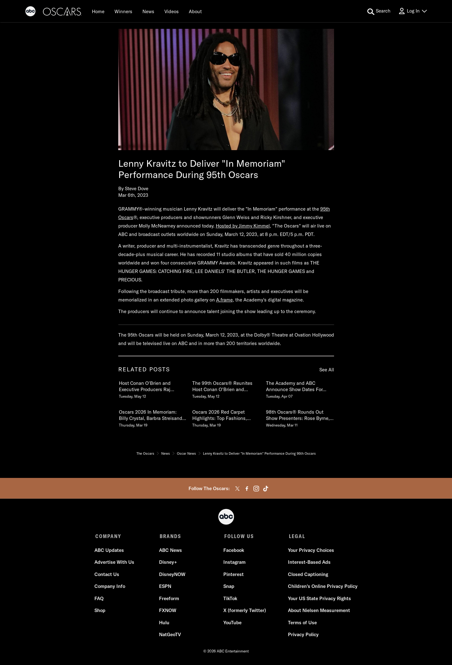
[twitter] (237, 488)
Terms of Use (301, 623)
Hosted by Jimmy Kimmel (243, 226)
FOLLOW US (238, 536)
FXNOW (168, 611)
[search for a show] (379, 11)
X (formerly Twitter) (244, 611)
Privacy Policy (302, 635)
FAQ (99, 599)
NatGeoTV (170, 635)
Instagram (234, 563)
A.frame (224, 300)
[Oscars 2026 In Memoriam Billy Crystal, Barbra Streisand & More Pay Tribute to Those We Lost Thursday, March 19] (152, 417)
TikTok (230, 599)
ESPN (165, 587)
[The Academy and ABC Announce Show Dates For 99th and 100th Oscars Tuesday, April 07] (299, 388)
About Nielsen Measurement (318, 611)
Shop (100, 611)
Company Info (110, 587)
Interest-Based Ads (308, 563)
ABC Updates (110, 551)
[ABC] (30, 12)
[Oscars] (62, 12)
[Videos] (171, 11)
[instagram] (256, 488)
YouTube (232, 623)
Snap (228, 587)
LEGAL (295, 536)
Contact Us (107, 575)
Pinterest (233, 575)
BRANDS (170, 536)
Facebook (233, 551)
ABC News (170, 551)
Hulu (164, 623)
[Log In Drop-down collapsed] (412, 11)
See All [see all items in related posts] (326, 370)
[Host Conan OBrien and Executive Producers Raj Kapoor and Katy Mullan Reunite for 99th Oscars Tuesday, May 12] (152, 388)
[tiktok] (266, 488)
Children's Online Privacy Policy (322, 587)
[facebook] (247, 488)
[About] (195, 11)
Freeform (169, 599)
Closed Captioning (307, 575)
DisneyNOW (172, 575)
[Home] (98, 11)
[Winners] (123, 11)
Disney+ (168, 563)
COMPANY (108, 536)
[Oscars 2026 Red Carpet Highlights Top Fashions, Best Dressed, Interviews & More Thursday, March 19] (226, 417)
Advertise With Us (115, 563)
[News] (148, 11)
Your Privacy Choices (310, 551)
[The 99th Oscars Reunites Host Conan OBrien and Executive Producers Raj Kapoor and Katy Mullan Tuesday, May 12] (226, 388)
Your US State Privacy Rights (318, 599)
